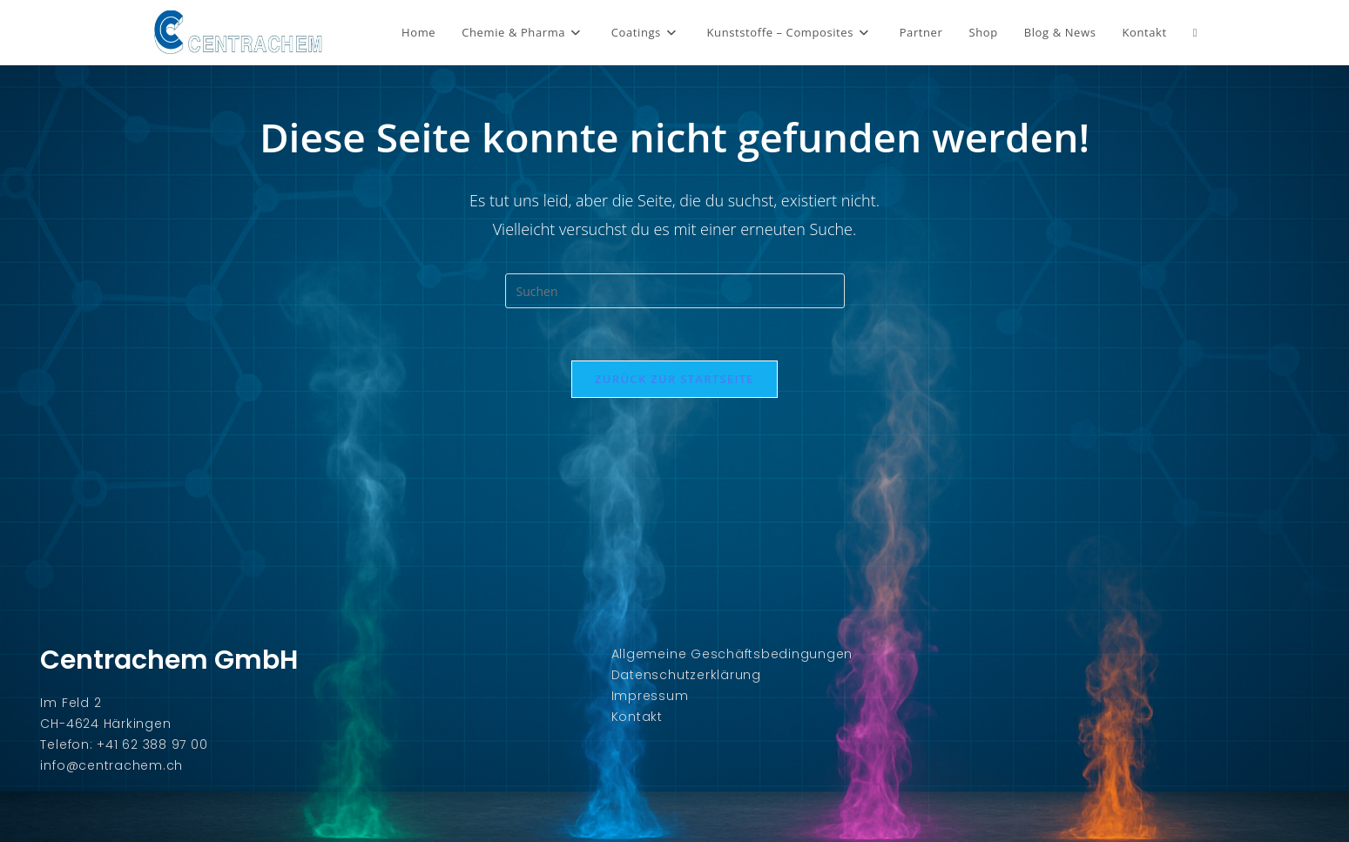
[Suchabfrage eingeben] (675, 290)
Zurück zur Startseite (674, 379)
